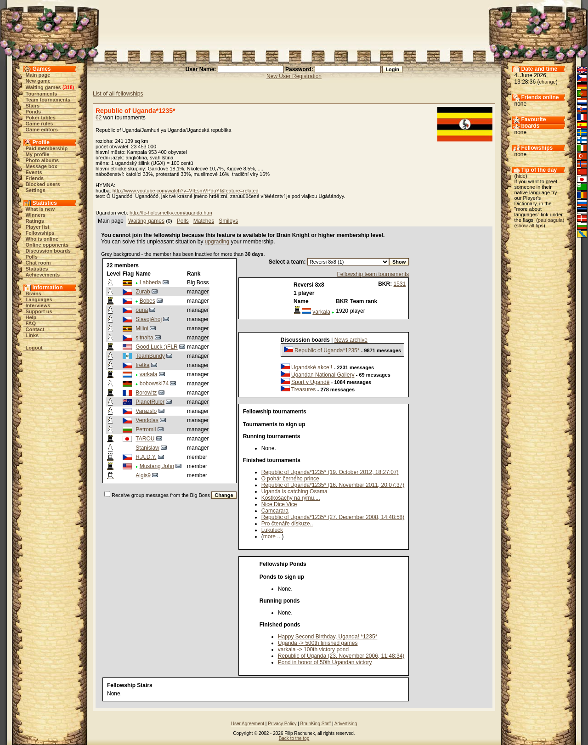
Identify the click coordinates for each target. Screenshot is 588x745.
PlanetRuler (150, 402)
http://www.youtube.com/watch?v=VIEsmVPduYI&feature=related (186, 190)
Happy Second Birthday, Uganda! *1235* (328, 636)
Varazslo (146, 411)
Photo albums (42, 160)
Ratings (35, 221)
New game (38, 81)
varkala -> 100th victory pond (313, 649)
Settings (35, 190)
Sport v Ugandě (310, 382)
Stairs (33, 105)
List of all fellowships (118, 93)
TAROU (145, 438)
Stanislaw (147, 448)
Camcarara (274, 511)
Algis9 (143, 475)
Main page (38, 75)
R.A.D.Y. (146, 457)
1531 (400, 284)
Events (34, 172)
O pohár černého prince (290, 478)
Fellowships (40, 233)
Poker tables (41, 117)
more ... (272, 536)
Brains (33, 293)
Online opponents (47, 245)
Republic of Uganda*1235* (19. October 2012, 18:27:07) (330, 472)
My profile (38, 154)
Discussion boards (48, 251)
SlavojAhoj (149, 319)
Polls (32, 257)
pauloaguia (550, 220)
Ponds (33, 111)
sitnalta (144, 337)
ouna (142, 310)
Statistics (37, 268)
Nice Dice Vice (279, 504)
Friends (35, 178)
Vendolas (147, 420)
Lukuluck (272, 530)
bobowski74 (154, 383)
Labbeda (150, 282)
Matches (203, 221)
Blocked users (43, 184)
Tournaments (41, 93)
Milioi (142, 328)
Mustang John (157, 466)
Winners (35, 215)
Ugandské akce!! (311, 367)
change (547, 82)
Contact (35, 329)
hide (521, 176)
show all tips (529, 225)
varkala (149, 374)
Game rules (39, 123)
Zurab (143, 291)
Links (32, 335)
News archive (351, 340)
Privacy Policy (282, 723)
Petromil (146, 429)
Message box (41, 166)
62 (99, 117)
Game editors (42, 129)
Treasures (303, 389)
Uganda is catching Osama (294, 491)
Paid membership (47, 148)
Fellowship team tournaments (373, 274)
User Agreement (247, 723)
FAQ (31, 323)
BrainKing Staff (315, 723)
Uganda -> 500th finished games (318, 643)
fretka (142, 365)
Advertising (345, 723)
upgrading (217, 241)
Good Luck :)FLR (156, 347)
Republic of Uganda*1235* (326, 350)
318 (68, 87)
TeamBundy (150, 356)
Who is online (42, 239)
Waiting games (43, 87)
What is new (40, 209)
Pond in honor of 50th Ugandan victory (325, 662)
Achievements (43, 274)
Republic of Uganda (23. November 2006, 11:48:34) (341, 656)
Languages (39, 299)
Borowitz (146, 392)
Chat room (38, 262)
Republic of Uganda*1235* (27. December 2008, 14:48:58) (333, 517)
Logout (34, 347)
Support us (39, 311)
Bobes (147, 301)
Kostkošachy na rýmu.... (290, 498)
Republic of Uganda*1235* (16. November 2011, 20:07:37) (333, 485)
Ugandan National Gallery (322, 375)
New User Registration (294, 76)
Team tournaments (48, 99)
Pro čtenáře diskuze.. (287, 523)
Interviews (38, 305)
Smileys (228, 221)
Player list (38, 227)
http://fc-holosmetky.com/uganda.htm (171, 212)
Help (31, 317)
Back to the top (294, 738)
